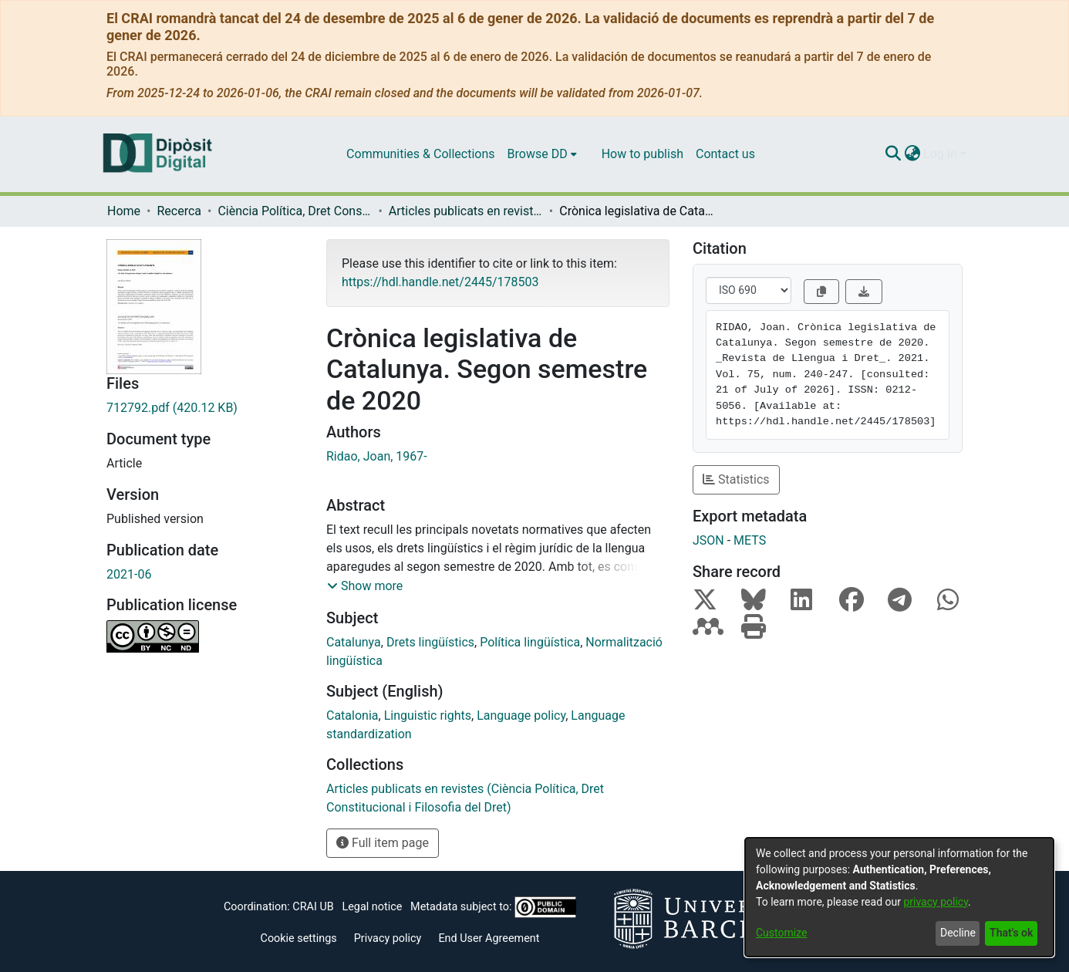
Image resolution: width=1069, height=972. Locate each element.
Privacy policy (388, 938)
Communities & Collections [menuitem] (420, 154)
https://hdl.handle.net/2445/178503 (440, 282)
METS (749, 540)
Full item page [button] (382, 842)
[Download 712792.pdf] (204, 408)
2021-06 (128, 574)
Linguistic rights (427, 715)
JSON (708, 540)
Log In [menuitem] (940, 154)
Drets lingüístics (430, 642)
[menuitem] (542, 154)
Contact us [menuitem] (725, 154)
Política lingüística (530, 642)
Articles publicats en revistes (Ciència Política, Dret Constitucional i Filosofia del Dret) (466, 211)
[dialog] (899, 897)
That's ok (1011, 932)
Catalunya (353, 642)
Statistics (736, 479)
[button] (364, 586)
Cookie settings (299, 938)
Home (123, 211)
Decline (958, 932)
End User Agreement (488, 938)
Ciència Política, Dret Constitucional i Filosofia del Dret (295, 211)
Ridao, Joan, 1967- (376, 456)
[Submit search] (892, 154)
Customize (781, 932)
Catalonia (352, 715)
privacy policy (935, 902)
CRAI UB (312, 906)
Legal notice (372, 906)
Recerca (179, 211)
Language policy (521, 715)
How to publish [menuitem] (642, 154)
